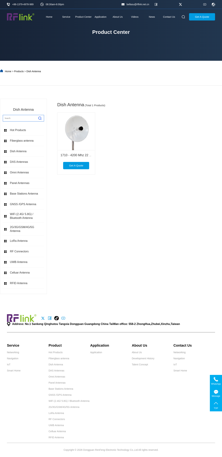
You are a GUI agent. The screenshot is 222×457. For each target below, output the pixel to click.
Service (66, 16)
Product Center (83, 16)
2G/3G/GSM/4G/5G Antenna (22, 229)
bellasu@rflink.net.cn (138, 4)
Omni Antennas (19, 172)
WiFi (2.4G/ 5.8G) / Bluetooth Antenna (21, 216)
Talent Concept (140, 364)
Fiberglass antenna (21, 140)
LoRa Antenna (18, 240)
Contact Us (169, 16)
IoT (8, 364)
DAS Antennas (19, 161)
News (152, 16)
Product (55, 345)
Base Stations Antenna (24, 193)
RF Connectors (19, 251)
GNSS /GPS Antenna (23, 204)
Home (49, 16)
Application (100, 16)
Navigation (12, 358)
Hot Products (18, 130)
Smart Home (14, 370)
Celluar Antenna (20, 272)
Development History (143, 358)
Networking (13, 352)
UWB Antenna (18, 262)
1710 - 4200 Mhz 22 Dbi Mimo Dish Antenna (91, 155)
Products (19, 71)
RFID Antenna (18, 283)
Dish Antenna (34, 71)
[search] (40, 118)
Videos (135, 16)
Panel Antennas (19, 183)
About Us (118, 16)
